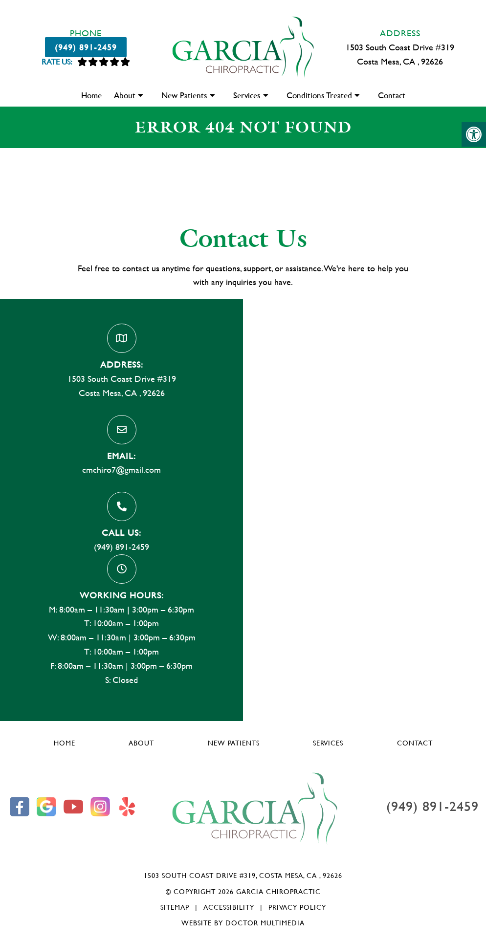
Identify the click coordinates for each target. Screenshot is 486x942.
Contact (391, 95)
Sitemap (174, 907)
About (124, 95)
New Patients (184, 95)
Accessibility (228, 907)
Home (91, 95)
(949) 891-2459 (86, 47)
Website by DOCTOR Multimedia (243, 923)
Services (247, 95)
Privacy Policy (297, 907)
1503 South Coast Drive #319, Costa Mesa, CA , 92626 (243, 875)
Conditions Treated (319, 95)
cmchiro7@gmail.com (121, 469)
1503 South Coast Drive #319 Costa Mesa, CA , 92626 (400, 54)
